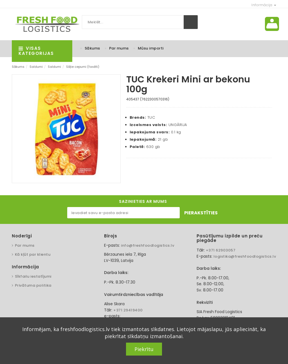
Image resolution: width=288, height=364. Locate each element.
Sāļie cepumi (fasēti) (82, 66)
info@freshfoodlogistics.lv (147, 245)
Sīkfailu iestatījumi (33, 276)
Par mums (119, 48)
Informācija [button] (263, 5)
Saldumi (36, 66)
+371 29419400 (128, 310)
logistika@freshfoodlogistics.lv (244, 256)
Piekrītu (144, 349)
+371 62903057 (221, 250)
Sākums (92, 48)
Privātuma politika (33, 285)
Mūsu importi (151, 48)
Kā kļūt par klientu (33, 254)
